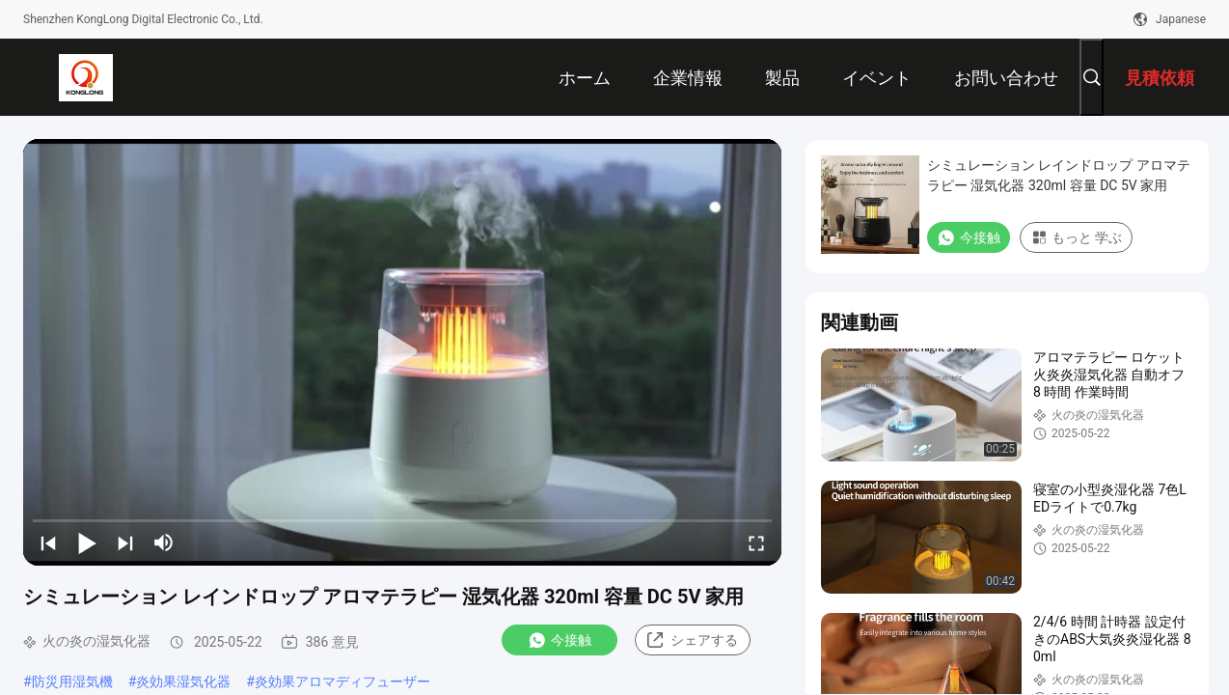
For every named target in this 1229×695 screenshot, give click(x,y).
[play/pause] (87, 542)
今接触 (559, 640)
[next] (125, 542)
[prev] (48, 542)
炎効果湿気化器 (183, 681)
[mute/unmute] (164, 542)
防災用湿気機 (72, 681)
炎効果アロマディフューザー (342, 681)
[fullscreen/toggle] (756, 542)
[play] (402, 352)
